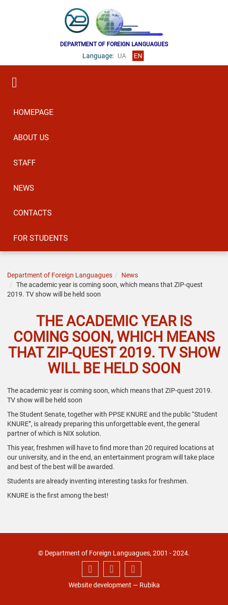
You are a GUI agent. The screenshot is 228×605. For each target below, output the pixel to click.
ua (122, 56)
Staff (24, 162)
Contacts (32, 212)
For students (40, 238)
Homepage (33, 112)
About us (31, 137)
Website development (100, 585)
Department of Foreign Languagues (59, 275)
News (23, 188)
